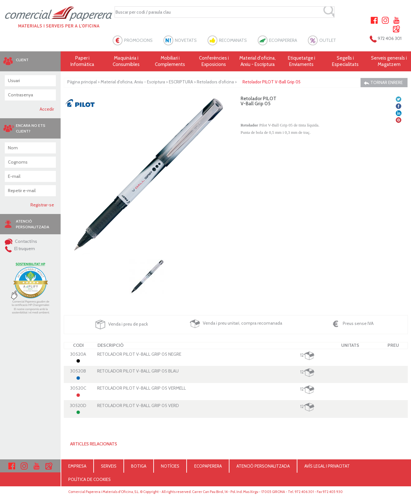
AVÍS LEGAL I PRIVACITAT (327, 466)
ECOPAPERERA (283, 40)
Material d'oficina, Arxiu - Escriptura (257, 61)
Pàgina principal (82, 81)
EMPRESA (77, 466)
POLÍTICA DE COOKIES (89, 479)
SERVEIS (108, 466)
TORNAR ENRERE (383, 82)
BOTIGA (138, 466)
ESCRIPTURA (181, 81)
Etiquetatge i (301, 61)
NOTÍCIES (170, 466)
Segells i (345, 61)
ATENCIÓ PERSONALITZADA (263, 466)
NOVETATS (186, 40)
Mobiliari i (170, 61)
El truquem (20, 248)
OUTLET (327, 40)
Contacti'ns (21, 241)
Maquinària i (126, 61)
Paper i (82, 61)
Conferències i (214, 61)
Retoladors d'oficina (215, 81)
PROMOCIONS (138, 40)
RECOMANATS (233, 40)
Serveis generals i (389, 61)
